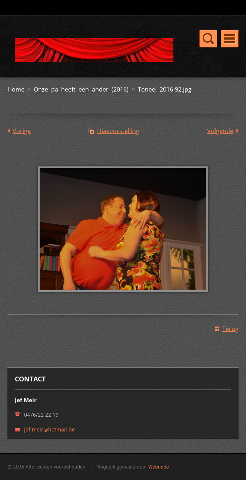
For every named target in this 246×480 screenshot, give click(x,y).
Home (15, 89)
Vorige (22, 131)
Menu (230, 38)
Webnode (158, 466)
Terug (230, 329)
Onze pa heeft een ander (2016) (81, 89)
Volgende (220, 131)
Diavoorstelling (118, 131)
